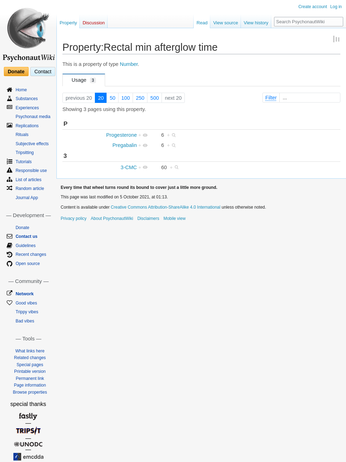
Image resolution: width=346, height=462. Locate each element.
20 (101, 98)
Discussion (94, 22)
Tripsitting (25, 152)
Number (129, 64)
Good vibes (26, 303)
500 (154, 98)
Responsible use (31, 170)
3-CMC (129, 167)
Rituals (22, 134)
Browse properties (30, 392)
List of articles (28, 179)
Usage (84, 80)
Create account (312, 6)
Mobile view (174, 218)
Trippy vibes (27, 311)
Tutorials (24, 161)
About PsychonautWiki (112, 218)
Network (25, 293)
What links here (29, 351)
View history (256, 22)
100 (125, 98)
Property (68, 22)
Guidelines (26, 245)
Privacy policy (73, 218)
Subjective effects (32, 143)
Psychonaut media (33, 116)
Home (21, 89)
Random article (30, 188)
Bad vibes (25, 321)
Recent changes (31, 254)
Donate (16, 71)
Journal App (27, 197)
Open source (28, 263)
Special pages (30, 364)
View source (225, 22)
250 (140, 98)
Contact (42, 71)
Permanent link (30, 378)
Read (201, 22)
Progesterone (121, 135)
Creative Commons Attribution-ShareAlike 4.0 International (165, 207)
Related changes (30, 357)
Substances (27, 98)
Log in (336, 6)
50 (112, 98)
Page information (30, 385)
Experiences (27, 107)
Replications (27, 125)
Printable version (29, 371)
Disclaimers (148, 218)
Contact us (26, 236)
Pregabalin (125, 145)
